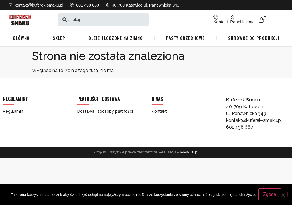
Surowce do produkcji (253, 38)
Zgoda (269, 194)
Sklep (59, 38)
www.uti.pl (189, 152)
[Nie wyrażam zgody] (283, 194)
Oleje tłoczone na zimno (115, 38)
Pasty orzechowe (185, 38)
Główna (21, 38)
